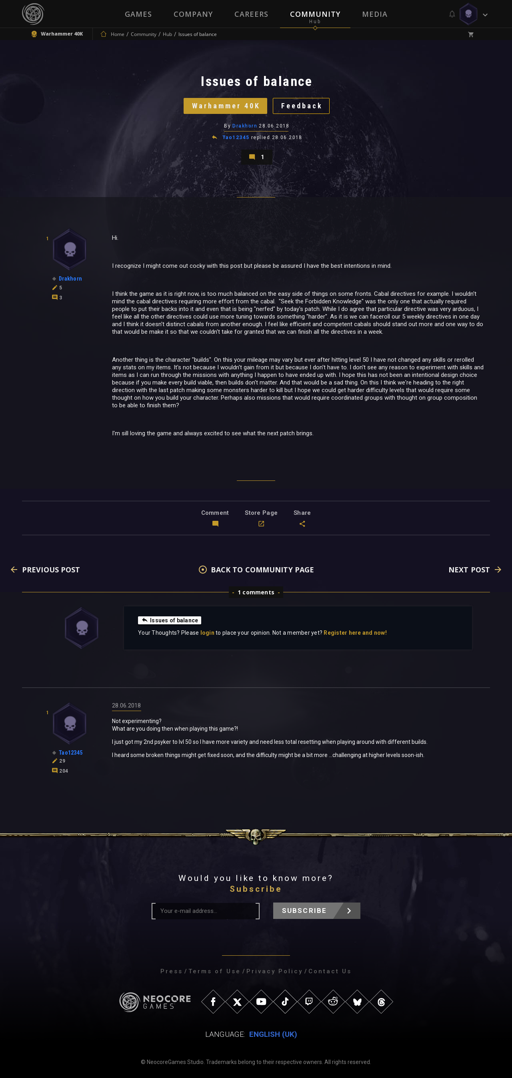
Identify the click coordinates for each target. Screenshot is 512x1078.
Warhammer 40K (226, 106)
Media (375, 14)
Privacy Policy (274, 971)
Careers (251, 14)
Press (171, 971)
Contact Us (330, 971)
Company (193, 14)
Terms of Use (214, 971)
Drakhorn (244, 126)
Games (138, 14)
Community (315, 14)
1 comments (256, 592)
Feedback (302, 106)
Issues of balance (169, 620)
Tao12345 (236, 137)
